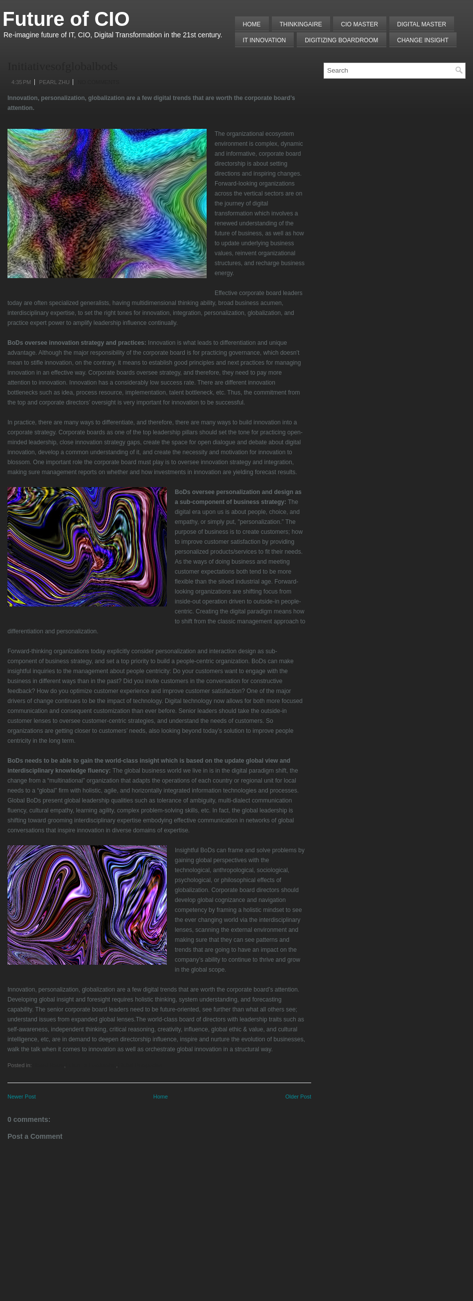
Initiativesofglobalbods (62, 66)
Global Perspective (140, 1065)
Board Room (48, 1065)
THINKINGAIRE (301, 24)
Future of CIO (66, 19)
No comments (98, 82)
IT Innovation (264, 40)
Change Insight (423, 40)
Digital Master (422, 24)
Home (252, 24)
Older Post (298, 1097)
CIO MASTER (359, 24)
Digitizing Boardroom (341, 40)
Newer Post (21, 1097)
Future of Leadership (91, 1065)
